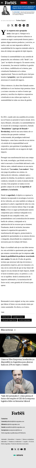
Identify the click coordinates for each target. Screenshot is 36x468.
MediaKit (4, 439)
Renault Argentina (9, 320)
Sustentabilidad (24, 320)
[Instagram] (18, 449)
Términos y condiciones (15, 441)
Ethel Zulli (6, 317)
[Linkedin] (25, 449)
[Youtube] (21, 449)
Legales (25, 441)
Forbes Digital (20, 20)
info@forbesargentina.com (13, 424)
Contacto (18, 439)
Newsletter (11, 439)
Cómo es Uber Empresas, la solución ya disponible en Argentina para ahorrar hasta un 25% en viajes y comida (17, 362)
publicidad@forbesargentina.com (15, 421)
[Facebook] (12, 449)
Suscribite (23, 2)
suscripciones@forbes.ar (15, 430)
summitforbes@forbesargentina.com (15, 427)
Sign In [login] (32, 3)
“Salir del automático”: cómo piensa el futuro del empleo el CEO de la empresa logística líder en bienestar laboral (18, 398)
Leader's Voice (18, 317)
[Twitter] (15, 449)
